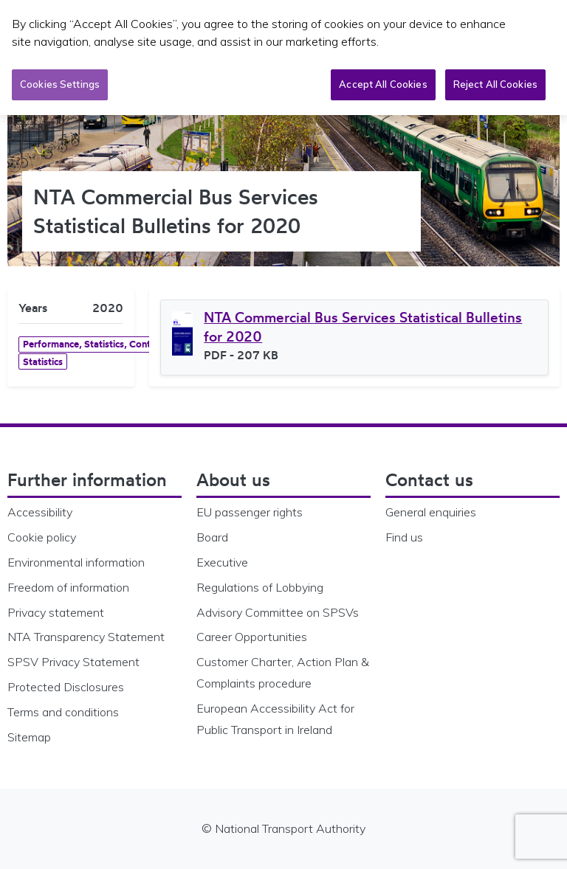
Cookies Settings (60, 84)
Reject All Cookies (495, 84)
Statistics (43, 361)
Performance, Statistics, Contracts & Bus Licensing (132, 344)
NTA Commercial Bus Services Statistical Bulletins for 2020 (363, 327)
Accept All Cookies (383, 84)
